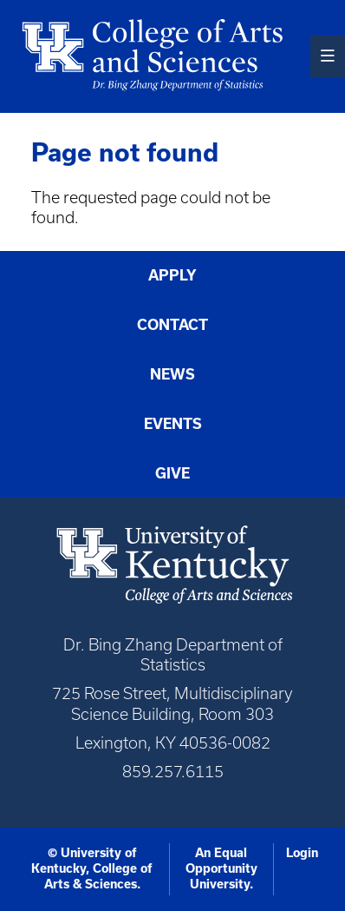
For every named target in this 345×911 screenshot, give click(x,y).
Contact (172, 324)
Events (173, 423)
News (172, 374)
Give (172, 473)
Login (302, 853)
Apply (172, 275)
